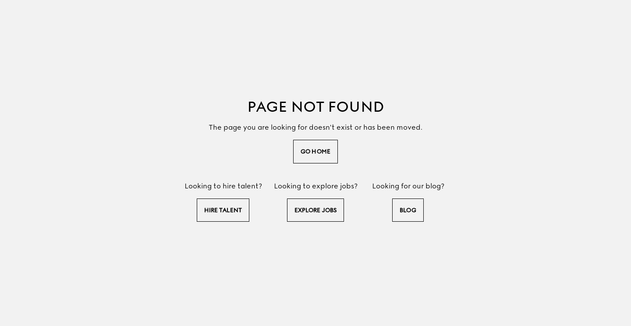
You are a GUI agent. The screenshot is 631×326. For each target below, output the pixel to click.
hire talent (223, 210)
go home (315, 151)
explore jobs (315, 210)
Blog (408, 210)
